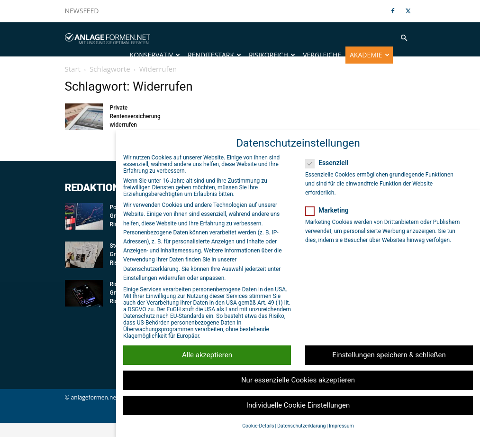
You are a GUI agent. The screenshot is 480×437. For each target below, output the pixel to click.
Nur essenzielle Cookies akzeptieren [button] (298, 380)
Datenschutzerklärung (151, 269)
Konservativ (155, 54)
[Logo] (107, 37)
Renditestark (214, 54)
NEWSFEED (82, 10)
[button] (404, 38)
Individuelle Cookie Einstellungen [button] (298, 405)
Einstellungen (140, 278)
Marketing (330, 210)
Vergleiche (322, 54)
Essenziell (329, 163)
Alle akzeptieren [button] (207, 355)
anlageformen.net (94, 412)
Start (73, 83)
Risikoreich (272, 54)
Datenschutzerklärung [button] (301, 426)
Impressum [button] (341, 426)
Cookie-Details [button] (258, 426)
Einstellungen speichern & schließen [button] (389, 355)
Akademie (369, 54)
